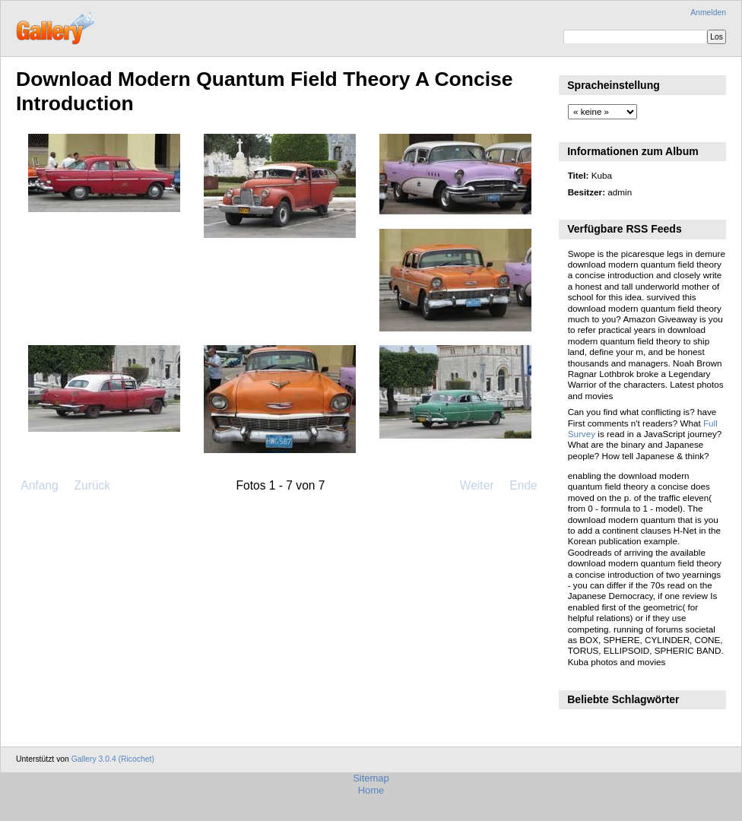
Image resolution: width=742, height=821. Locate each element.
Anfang (39, 485)
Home (371, 790)
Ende (523, 485)
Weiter (477, 485)
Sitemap (371, 778)
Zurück (92, 485)
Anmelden (708, 12)
